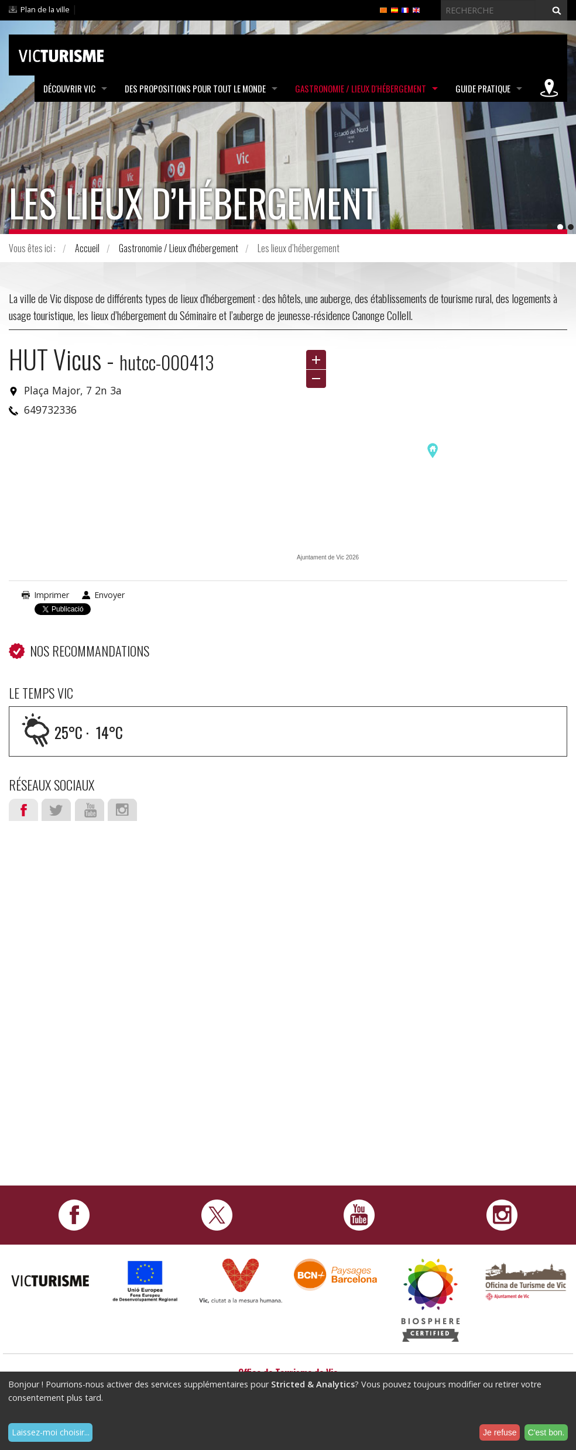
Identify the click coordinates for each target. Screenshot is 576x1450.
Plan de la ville (45, 9)
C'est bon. (546, 1432)
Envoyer (109, 594)
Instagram (122, 810)
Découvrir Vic (69, 88)
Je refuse (500, 1432)
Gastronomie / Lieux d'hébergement (360, 88)
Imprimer (51, 594)
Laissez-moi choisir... (51, 1432)
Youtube (89, 810)
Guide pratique (482, 88)
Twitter (56, 810)
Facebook (23, 810)
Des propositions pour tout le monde (195, 88)
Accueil (87, 248)
